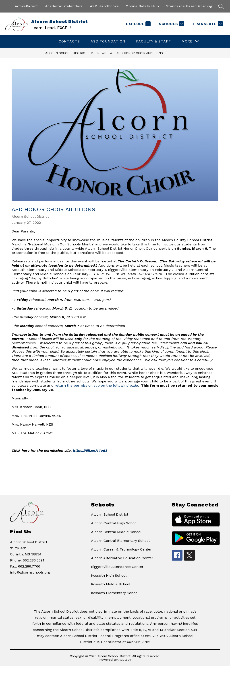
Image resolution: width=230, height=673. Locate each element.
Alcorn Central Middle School (116, 532)
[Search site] (221, 6)
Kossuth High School (108, 575)
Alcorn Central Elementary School (120, 540)
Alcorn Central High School (114, 523)
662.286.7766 (29, 566)
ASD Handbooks (104, 6)
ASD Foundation (108, 41)
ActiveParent (26, 6)
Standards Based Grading (189, 6)
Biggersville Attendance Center (117, 567)
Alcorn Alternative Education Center (122, 558)
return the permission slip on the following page (96, 385)
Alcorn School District (66, 53)
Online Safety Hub (142, 6)
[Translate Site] (207, 24)
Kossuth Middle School (110, 584)
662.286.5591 (33, 560)
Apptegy (124, 659)
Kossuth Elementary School (115, 593)
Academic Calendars (64, 6)
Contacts (69, 41)
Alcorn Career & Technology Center (121, 549)
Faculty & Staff (153, 41)
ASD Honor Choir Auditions (139, 53)
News (101, 53)
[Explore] (138, 24)
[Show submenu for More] (187, 41)
